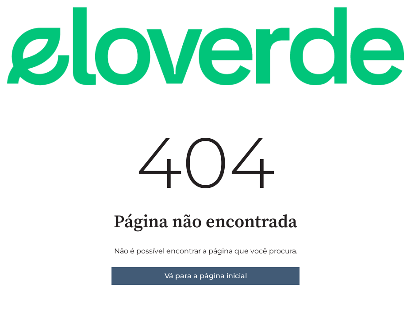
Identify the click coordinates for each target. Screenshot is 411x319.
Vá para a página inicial (206, 276)
